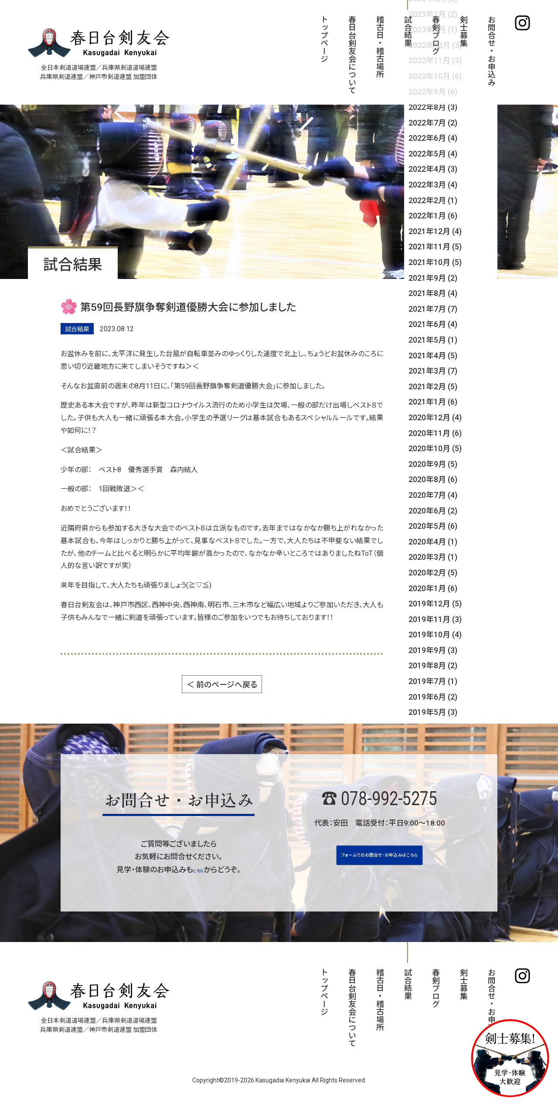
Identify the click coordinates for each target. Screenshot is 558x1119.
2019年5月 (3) (432, 712)
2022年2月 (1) (432, 200)
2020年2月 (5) (432, 572)
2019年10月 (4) (435, 634)
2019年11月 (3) (435, 619)
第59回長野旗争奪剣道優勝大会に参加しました (188, 307)
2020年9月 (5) (432, 464)
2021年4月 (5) (432, 355)
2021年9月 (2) (432, 277)
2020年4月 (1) (432, 541)
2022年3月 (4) (432, 184)
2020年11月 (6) (435, 433)
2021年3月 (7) (432, 370)
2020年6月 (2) (432, 510)
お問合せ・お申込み (491, 50)
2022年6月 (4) (432, 138)
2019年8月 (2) (432, 665)
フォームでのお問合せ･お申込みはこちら (379, 863)
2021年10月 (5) (435, 262)
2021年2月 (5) (432, 386)
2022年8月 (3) (432, 107)
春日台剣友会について (351, 54)
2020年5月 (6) (432, 526)
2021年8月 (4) (432, 293)
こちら (198, 869)
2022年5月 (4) (432, 153)
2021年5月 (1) (432, 339)
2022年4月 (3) (432, 168)
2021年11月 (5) (435, 246)
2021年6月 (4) (432, 324)
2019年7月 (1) (432, 681)
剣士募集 (463, 31)
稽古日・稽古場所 (379, 46)
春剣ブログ (435, 34)
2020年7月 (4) (432, 495)
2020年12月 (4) (435, 417)
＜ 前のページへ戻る (222, 684)
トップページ (323, 38)
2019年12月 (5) (435, 603)
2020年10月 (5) (435, 448)
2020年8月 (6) (432, 479)
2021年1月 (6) (432, 401)
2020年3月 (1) (432, 556)
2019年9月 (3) (432, 650)
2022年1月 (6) (432, 215)
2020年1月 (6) (432, 588)
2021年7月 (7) (432, 308)
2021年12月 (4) (435, 231)
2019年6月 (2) (432, 696)
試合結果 (407, 31)
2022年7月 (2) (432, 122)
